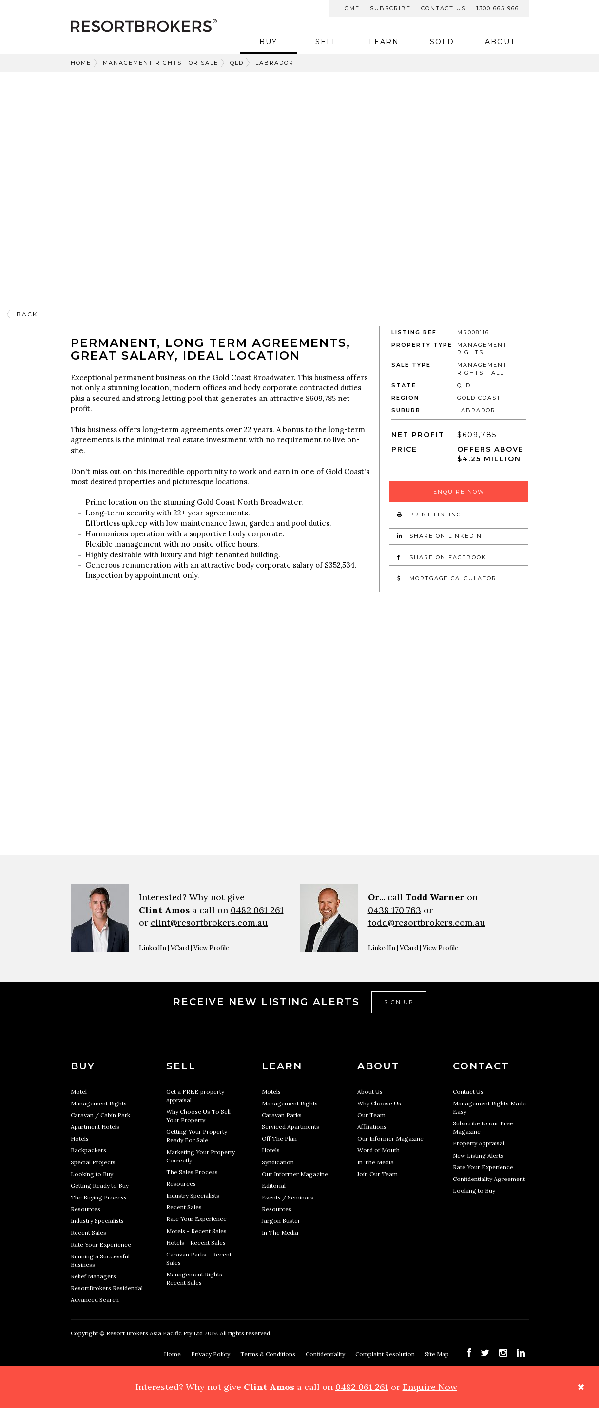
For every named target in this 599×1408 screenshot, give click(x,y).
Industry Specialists (97, 1220)
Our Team (371, 1115)
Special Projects (93, 1162)
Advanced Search (95, 1299)
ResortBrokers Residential (107, 1288)
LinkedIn (152, 948)
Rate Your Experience (101, 1244)
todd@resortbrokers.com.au (426, 922)
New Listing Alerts (478, 1155)
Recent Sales (88, 1232)
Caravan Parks (282, 1115)
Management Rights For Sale (160, 62)
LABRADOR (274, 62)
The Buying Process (99, 1197)
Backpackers (88, 1150)
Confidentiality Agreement (489, 1178)
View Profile (211, 948)
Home (349, 8)
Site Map (437, 1354)
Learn (384, 42)
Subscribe (390, 8)
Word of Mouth (378, 1150)
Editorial (274, 1185)
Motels (271, 1091)
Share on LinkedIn (439, 536)
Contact (481, 1066)
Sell (326, 42)
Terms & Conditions (268, 1354)
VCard (180, 948)
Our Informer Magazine (295, 1174)
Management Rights (99, 1103)
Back (27, 314)
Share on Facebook (441, 557)
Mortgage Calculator (447, 578)
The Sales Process (192, 1172)
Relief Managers (93, 1276)
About (500, 42)
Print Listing (429, 514)
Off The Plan (279, 1138)
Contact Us (443, 8)
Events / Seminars (287, 1197)
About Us (370, 1091)
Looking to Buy (92, 1174)
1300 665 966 (497, 8)
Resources (85, 1209)
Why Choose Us (379, 1103)
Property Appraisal (478, 1143)
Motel (79, 1091)
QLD (237, 62)
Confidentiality (326, 1354)
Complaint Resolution (385, 1354)
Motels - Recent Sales (196, 1231)
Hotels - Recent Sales (196, 1242)
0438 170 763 (394, 909)
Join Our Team (377, 1174)
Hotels (80, 1138)
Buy (268, 42)
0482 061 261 (257, 909)
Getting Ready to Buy (100, 1185)
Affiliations (371, 1126)
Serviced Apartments (290, 1126)
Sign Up (399, 1002)
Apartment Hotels (95, 1126)
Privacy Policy (211, 1354)
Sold (442, 42)
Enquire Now (458, 491)
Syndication (278, 1162)
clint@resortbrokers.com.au (209, 922)
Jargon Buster (281, 1220)
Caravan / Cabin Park (100, 1115)
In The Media (280, 1232)
